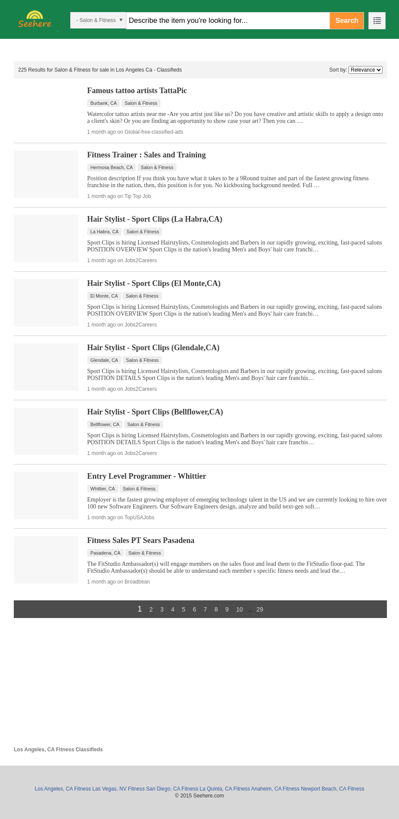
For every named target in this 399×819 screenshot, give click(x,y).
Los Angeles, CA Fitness (63, 789)
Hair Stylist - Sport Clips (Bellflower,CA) (155, 412)
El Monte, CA (104, 295)
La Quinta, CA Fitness (225, 789)
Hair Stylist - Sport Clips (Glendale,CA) (153, 347)
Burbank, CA (104, 103)
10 (239, 609)
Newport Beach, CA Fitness (332, 789)
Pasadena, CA (106, 552)
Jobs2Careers (141, 260)
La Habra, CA (105, 231)
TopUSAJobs (139, 518)
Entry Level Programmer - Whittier (146, 476)
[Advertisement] (200, 686)
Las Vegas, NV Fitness (118, 789)
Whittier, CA (103, 488)
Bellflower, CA (105, 424)
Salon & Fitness (141, 103)
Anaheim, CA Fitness (275, 789)
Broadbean (137, 582)
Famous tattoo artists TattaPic (137, 90)
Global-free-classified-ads (154, 132)
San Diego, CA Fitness (172, 789)
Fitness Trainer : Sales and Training (146, 155)
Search (347, 20)
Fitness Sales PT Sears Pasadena (141, 540)
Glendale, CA (104, 360)
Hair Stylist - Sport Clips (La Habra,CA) (154, 219)
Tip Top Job (138, 196)
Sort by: (338, 70)
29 (259, 609)
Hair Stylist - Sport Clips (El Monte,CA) (153, 283)
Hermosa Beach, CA (112, 167)
